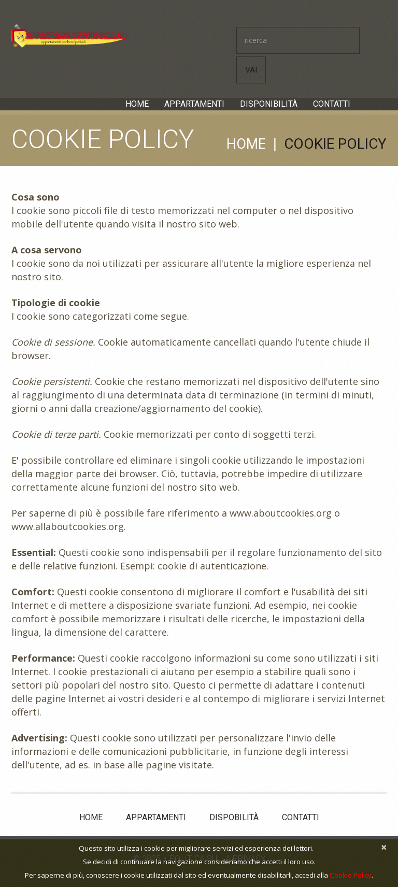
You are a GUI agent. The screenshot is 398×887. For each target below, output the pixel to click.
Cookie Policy (351, 875)
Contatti (331, 103)
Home (137, 103)
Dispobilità (234, 815)
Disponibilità (268, 103)
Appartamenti (194, 103)
